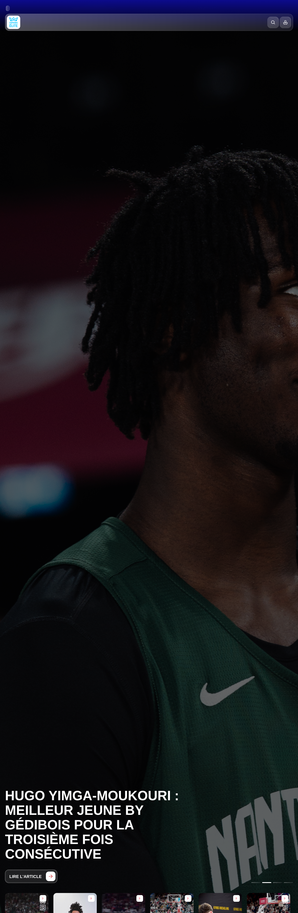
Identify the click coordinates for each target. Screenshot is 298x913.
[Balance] (285, 22)
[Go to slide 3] (277, 882)
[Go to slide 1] (255, 882)
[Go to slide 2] (266, 882)
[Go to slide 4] (288, 882)
